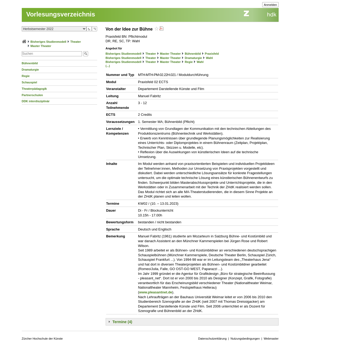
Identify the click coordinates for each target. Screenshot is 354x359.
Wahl (209, 57)
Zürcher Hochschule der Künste (42, 338)
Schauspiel (29, 82)
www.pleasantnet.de (155, 292)
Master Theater (41, 46)
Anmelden (270, 4)
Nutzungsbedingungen (245, 338)
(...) (108, 65)
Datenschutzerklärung (212, 338)
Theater (75, 41)
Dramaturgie (30, 69)
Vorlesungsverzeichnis (60, 14)
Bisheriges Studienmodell (48, 41)
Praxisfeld (212, 53)
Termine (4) (122, 322)
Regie (26, 76)
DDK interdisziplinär (36, 101)
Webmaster (271, 338)
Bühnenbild (30, 63)
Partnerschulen (32, 95)
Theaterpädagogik (34, 88)
